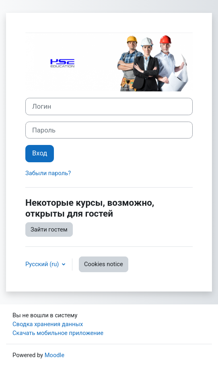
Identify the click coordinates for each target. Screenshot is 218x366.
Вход (39, 153)
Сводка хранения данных (47, 324)
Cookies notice (103, 264)
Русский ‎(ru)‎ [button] (42, 264)
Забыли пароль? (48, 173)
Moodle (54, 355)
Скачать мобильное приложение (57, 333)
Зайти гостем (49, 229)
